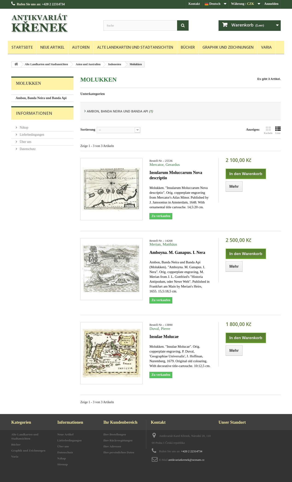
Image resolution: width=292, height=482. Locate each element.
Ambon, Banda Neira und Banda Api (41, 98)
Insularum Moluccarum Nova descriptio (175, 175)
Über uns (25, 142)
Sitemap (62, 464)
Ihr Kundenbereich (120, 422)
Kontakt (194, 4)
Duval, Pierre (159, 328)
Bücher (188, 47)
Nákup (23, 128)
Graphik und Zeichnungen (228, 47)
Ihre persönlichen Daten (118, 452)
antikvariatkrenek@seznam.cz (186, 459)
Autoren (81, 47)
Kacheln (268, 130)
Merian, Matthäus (163, 244)
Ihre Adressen (112, 446)
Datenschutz (27, 149)
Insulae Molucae (164, 336)
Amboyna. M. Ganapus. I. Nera (177, 252)
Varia (266, 47)
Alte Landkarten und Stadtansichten (135, 47)
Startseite (22, 47)
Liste (278, 130)
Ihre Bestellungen (114, 434)
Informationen (34, 115)
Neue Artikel (52, 47)
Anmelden (271, 4)
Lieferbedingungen (31, 135)
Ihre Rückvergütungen (118, 440)
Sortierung (87, 129)
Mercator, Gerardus (164, 164)
